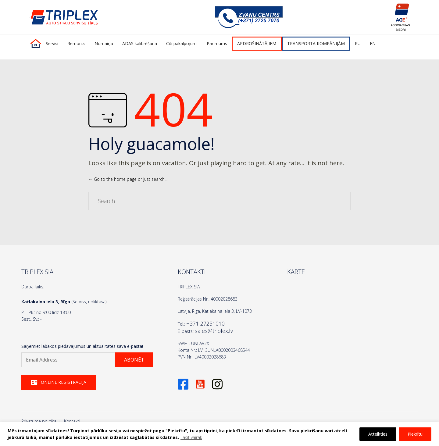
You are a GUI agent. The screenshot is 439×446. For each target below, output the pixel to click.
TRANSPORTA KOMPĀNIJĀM (316, 43)
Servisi (52, 43)
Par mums (217, 43)
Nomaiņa (104, 43)
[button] (134, 359)
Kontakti (72, 421)
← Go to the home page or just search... (127, 179)
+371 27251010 (205, 323)
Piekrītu (415, 434)
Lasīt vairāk (191, 437)
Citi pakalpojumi (182, 43)
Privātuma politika (38, 421)
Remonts (76, 43)
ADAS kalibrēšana (139, 43)
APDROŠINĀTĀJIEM (256, 43)
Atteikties (377, 434)
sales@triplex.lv (214, 330)
